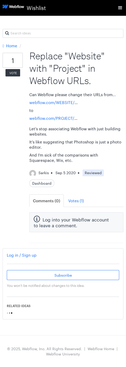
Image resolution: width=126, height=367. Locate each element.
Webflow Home (101, 348)
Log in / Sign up (22, 255)
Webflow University (63, 353)
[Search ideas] (63, 33)
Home (10, 45)
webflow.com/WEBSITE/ (52, 102)
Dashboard (41, 183)
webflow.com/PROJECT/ (51, 118)
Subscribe (63, 275)
